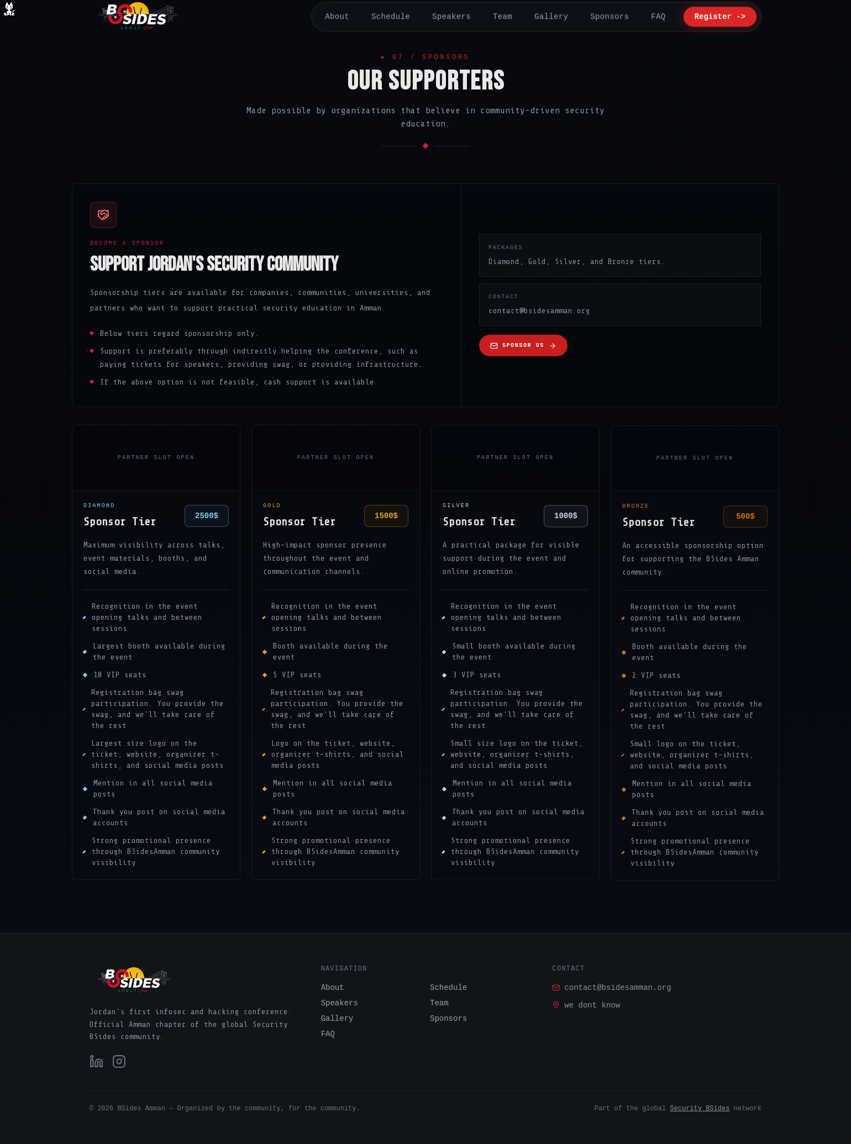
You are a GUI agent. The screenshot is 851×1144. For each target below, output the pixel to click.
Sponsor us (523, 346)
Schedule (448, 987)
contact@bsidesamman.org (611, 987)
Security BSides (699, 1109)
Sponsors (448, 1018)
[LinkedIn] (96, 1061)
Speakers (339, 1003)
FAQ (328, 1034)
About (332, 987)
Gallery (337, 1018)
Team (439, 1003)
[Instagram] (119, 1061)
